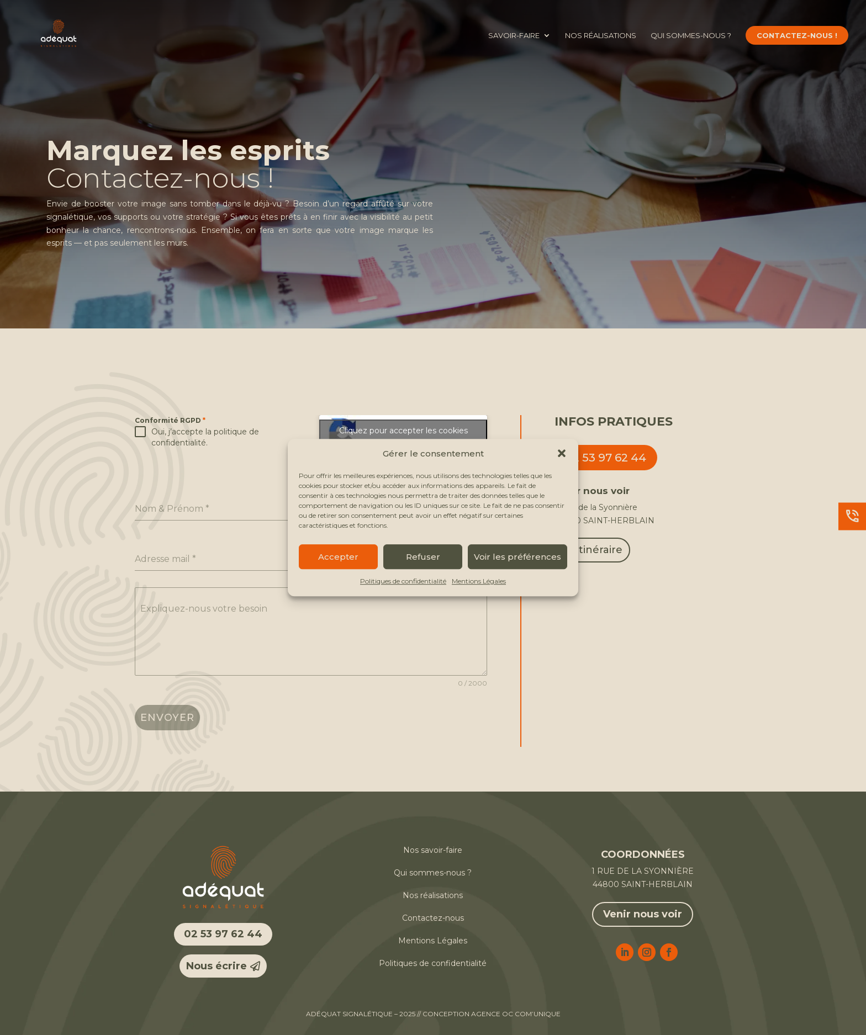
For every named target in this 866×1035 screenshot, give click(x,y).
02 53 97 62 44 (606, 457)
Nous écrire (216, 966)
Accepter (338, 556)
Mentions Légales (479, 581)
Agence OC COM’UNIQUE (516, 1014)
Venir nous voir (642, 914)
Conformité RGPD (170, 420)
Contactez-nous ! (797, 35)
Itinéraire (598, 550)
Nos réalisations (600, 35)
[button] (561, 453)
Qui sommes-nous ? (691, 35)
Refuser (423, 556)
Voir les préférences (517, 556)
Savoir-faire (514, 35)
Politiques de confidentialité (403, 581)
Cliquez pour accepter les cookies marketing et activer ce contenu (403, 437)
